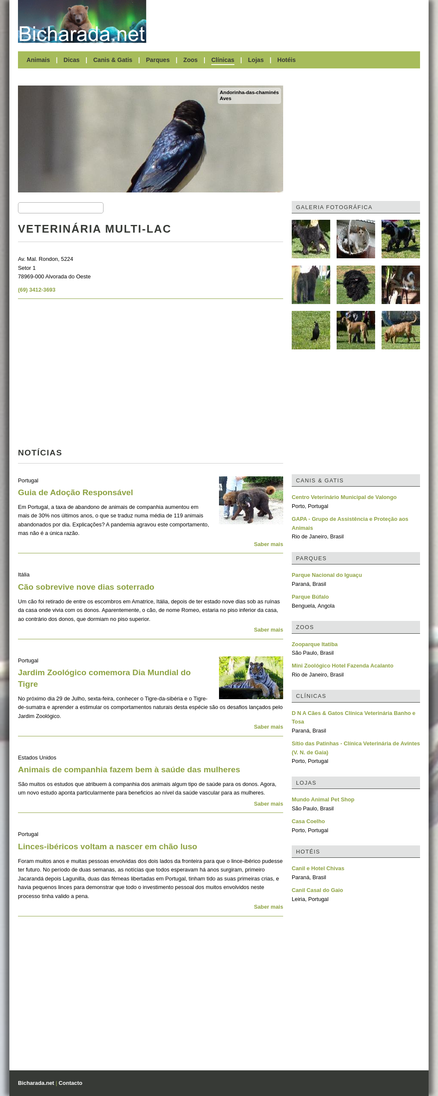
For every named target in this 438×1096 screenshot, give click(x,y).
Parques (158, 59)
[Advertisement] (287, 21)
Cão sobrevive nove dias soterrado (86, 586)
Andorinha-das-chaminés (249, 92)
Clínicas (222, 59)
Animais (38, 59)
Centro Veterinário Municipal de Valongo (344, 497)
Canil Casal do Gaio (317, 890)
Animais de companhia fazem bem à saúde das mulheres (129, 769)
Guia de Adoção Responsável (75, 492)
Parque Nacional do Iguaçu (327, 575)
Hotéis (286, 59)
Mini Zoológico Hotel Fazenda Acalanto (343, 665)
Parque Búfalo (310, 597)
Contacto (70, 1083)
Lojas (256, 59)
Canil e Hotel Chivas (318, 868)
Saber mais (268, 544)
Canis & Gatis (113, 59)
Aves (225, 98)
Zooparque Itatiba (314, 644)
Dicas (72, 59)
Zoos (190, 59)
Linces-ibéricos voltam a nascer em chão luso (107, 846)
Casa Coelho (308, 821)
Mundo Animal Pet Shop (323, 799)
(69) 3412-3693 (37, 290)
